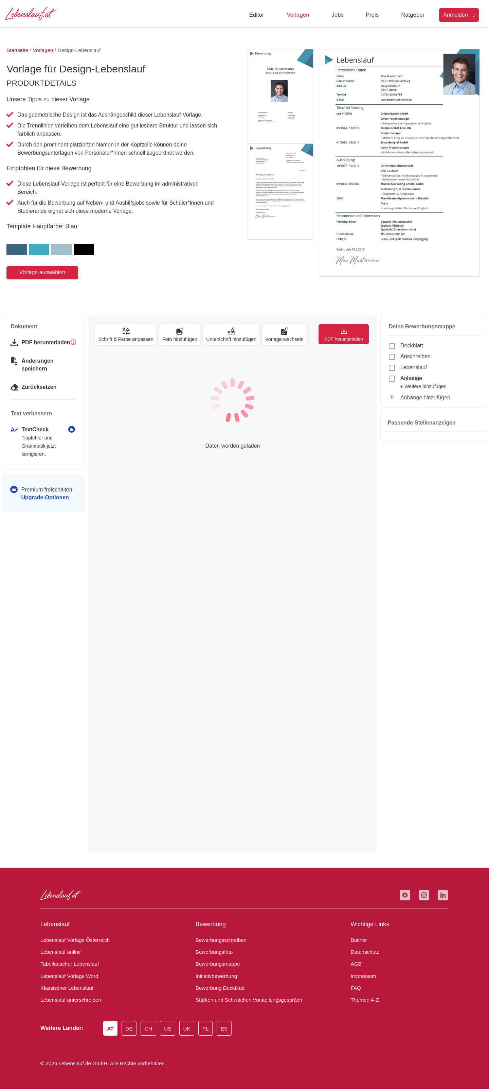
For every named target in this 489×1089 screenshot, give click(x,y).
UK (186, 1029)
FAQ (355, 988)
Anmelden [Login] (459, 15)
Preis (372, 15)
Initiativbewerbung (215, 976)
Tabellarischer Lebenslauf (66, 964)
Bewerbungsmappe (216, 964)
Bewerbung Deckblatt (218, 988)
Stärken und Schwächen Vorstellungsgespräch (244, 1000)
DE (130, 1029)
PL (204, 1029)
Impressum (362, 976)
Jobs (337, 15)
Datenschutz (363, 952)
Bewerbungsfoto (213, 952)
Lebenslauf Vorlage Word (67, 976)
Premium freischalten (43, 485)
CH (149, 1029)
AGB (356, 964)
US (168, 1029)
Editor (256, 15)
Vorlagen (298, 15)
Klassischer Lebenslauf (64, 988)
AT (111, 1029)
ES (222, 1029)
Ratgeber (412, 15)
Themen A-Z (363, 1000)
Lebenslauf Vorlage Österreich (72, 940)
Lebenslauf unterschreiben (68, 1000)
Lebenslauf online (58, 952)
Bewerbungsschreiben (219, 940)
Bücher (358, 940)
